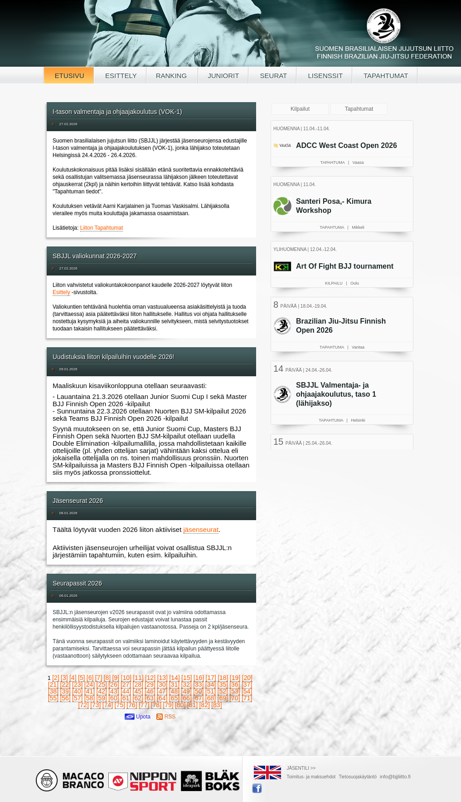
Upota (137, 716)
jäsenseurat (201, 529)
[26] (113, 684)
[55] (53, 698)
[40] (77, 691)
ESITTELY (120, 75)
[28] (138, 684)
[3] (64, 677)
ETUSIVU (68, 75)
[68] (210, 698)
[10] (126, 677)
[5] (81, 677)
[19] (235, 677)
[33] (198, 684)
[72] (83, 705)
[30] (162, 684)
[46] (150, 691)
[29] (150, 684)
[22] (65, 684)
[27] (126, 684)
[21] (53, 684)
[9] (116, 677)
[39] (65, 691)
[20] (247, 677)
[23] (77, 684)
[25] (102, 684)
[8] (107, 677)
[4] (73, 677)
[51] (210, 691)
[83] (216, 705)
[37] (247, 684)
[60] (113, 698)
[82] (204, 705)
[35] (223, 684)
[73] (95, 705)
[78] (156, 705)
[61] (126, 698)
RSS (165, 716)
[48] (174, 691)
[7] (98, 677)
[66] (186, 698)
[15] (186, 677)
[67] (198, 698)
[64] (162, 698)
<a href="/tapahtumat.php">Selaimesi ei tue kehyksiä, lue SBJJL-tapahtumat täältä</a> (343, 283)
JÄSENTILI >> (301, 768)
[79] (168, 705)
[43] (113, 691)
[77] (144, 705)
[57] (77, 698)
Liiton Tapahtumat (101, 228)
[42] (102, 691)
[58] (89, 698)
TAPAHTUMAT (385, 75)
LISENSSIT (324, 75)
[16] (199, 677)
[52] (223, 691)
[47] (162, 691)
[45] (138, 691)
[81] (192, 705)
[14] (174, 677)
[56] (65, 698)
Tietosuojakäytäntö (358, 776)
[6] (90, 677)
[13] (162, 677)
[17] (210, 677)
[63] (150, 698)
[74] (107, 705)
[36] (234, 684)
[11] (138, 677)
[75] (120, 705)
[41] (89, 691)
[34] (210, 684)
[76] (131, 705)
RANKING (172, 75)
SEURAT (272, 75)
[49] (186, 691)
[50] (198, 691)
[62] (138, 698)
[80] (180, 705)
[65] (174, 698)
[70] (234, 698)
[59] (102, 698)
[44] (126, 691)
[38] (53, 691)
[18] (223, 677)
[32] (186, 684)
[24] (89, 684)
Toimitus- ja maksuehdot (311, 776)
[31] (174, 684)
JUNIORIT (223, 75)
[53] (234, 691)
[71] (247, 698)
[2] (55, 677)
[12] (150, 677)
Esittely (61, 292)
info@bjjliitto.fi (395, 776)
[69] (223, 698)
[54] (247, 691)
